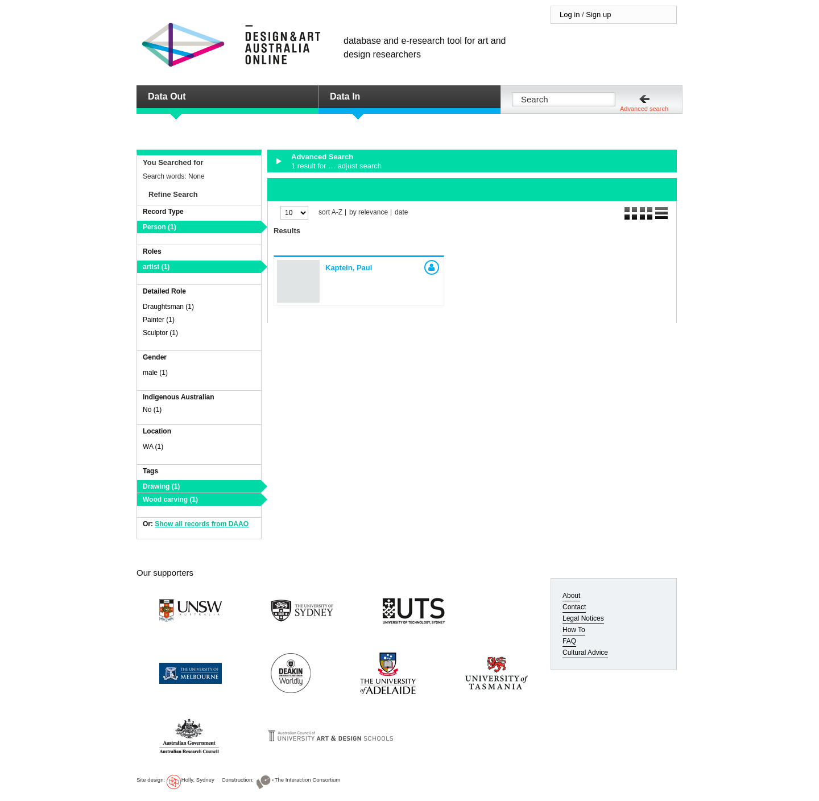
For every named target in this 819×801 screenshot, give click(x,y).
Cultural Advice (585, 653)
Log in (570, 14)
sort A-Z (330, 212)
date (401, 212)
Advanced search (644, 108)
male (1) (155, 373)
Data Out (167, 96)
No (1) (152, 410)
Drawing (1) (161, 486)
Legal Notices (583, 618)
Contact (574, 607)
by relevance (368, 212)
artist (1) (156, 267)
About (571, 596)
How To (573, 630)
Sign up (598, 14)
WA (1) (153, 447)
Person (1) (159, 227)
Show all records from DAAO (202, 524)
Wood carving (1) (170, 499)
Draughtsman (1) (168, 307)
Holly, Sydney (197, 780)
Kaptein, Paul (348, 267)
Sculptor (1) (160, 333)
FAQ (569, 641)
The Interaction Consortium (308, 780)
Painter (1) (159, 320)
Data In (345, 96)
